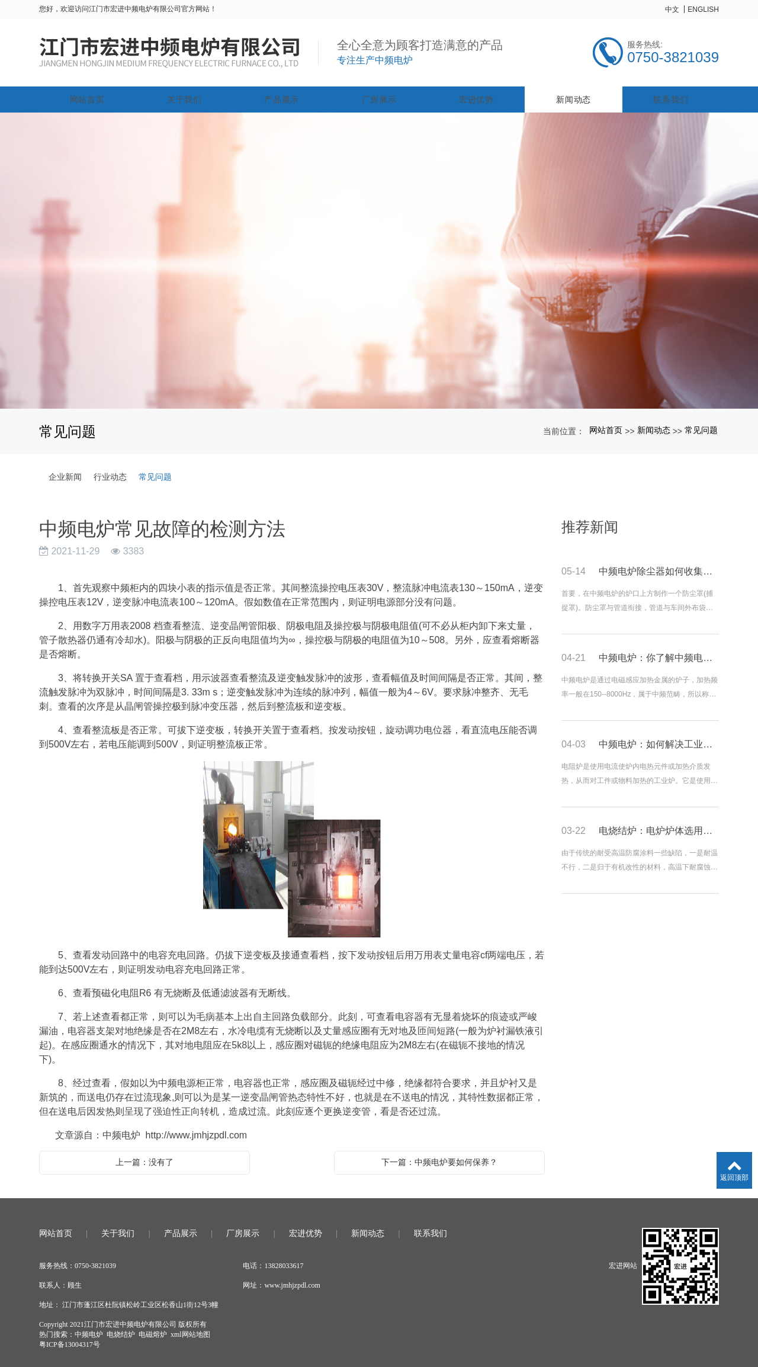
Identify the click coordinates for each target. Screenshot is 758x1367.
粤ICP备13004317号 (69, 1341)
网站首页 (87, 96)
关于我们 (184, 96)
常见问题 (701, 427)
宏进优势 (476, 96)
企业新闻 (65, 473)
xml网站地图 (190, 1331)
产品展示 (281, 96)
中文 (672, 9)
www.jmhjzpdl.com (292, 1282)
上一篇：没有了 (144, 1158)
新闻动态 (573, 96)
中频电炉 (89, 1331)
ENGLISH (703, 9)
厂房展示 (379, 96)
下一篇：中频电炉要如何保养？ (439, 1158)
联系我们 (670, 96)
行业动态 (110, 473)
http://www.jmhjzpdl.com (197, 1132)
